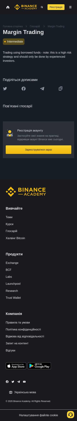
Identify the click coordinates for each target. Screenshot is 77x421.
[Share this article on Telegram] (42, 88)
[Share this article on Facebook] (23, 88)
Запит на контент (17, 343)
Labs (9, 276)
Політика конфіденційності (23, 329)
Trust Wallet (13, 297)
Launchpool (13, 283)
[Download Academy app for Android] (39, 366)
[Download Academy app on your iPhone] (16, 366)
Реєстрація (56, 7)
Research (12, 290)
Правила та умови (18, 322)
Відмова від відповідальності (25, 336)
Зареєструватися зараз (38, 149)
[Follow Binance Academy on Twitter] (12, 382)
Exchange (12, 262)
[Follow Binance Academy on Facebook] (7, 381)
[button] (70, 7)
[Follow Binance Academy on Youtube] (24, 382)
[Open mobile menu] (70, 7)
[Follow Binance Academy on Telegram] (18, 381)
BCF (8, 269)
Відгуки (10, 350)
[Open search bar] (40, 7)
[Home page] (25, 7)
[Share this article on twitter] (5, 88)
